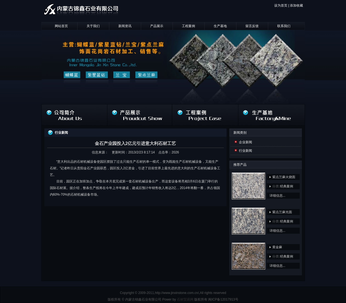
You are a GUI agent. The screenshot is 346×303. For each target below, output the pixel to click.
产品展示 (156, 26)
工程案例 (188, 26)
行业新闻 (245, 151)
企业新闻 (245, 142)
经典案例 (286, 186)
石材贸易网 (185, 299)
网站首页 (61, 26)
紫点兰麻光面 (282, 212)
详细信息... (277, 196)
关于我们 (93, 26)
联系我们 (283, 26)
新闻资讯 (124, 26)
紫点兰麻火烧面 (283, 177)
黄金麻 (277, 247)
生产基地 (220, 26)
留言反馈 (252, 26)
